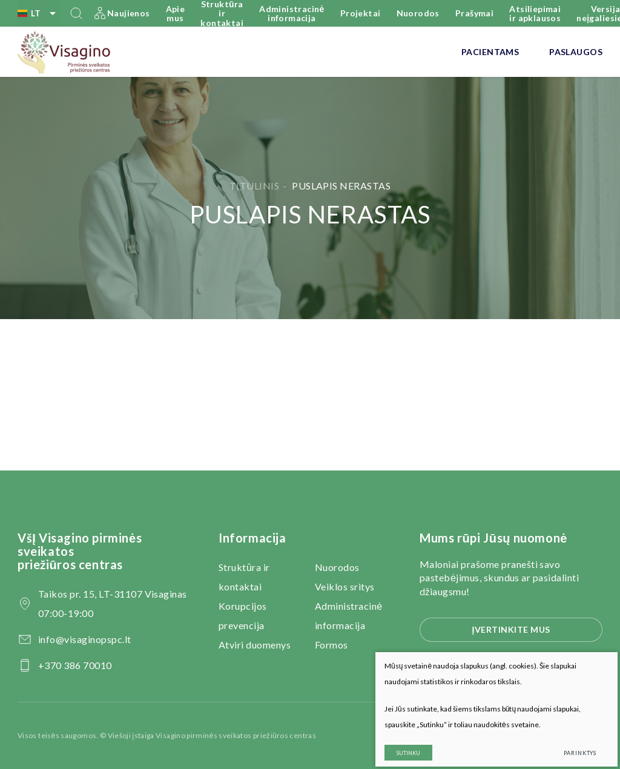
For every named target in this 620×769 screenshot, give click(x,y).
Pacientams (490, 52)
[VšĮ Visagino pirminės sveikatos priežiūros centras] (64, 52)
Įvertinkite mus (511, 629)
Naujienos (128, 13)
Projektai (360, 13)
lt (39, 13)
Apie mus (175, 13)
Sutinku (399, 743)
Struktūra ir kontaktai (221, 13)
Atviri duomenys (255, 644)
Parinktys (570, 743)
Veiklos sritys (345, 586)
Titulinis (254, 185)
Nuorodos (418, 13)
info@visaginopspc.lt (84, 639)
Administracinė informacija (292, 13)
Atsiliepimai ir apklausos (535, 13)
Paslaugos (575, 52)
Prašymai (474, 13)
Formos (331, 644)
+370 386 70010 (75, 665)
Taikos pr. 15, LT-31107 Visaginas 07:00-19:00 (112, 603)
